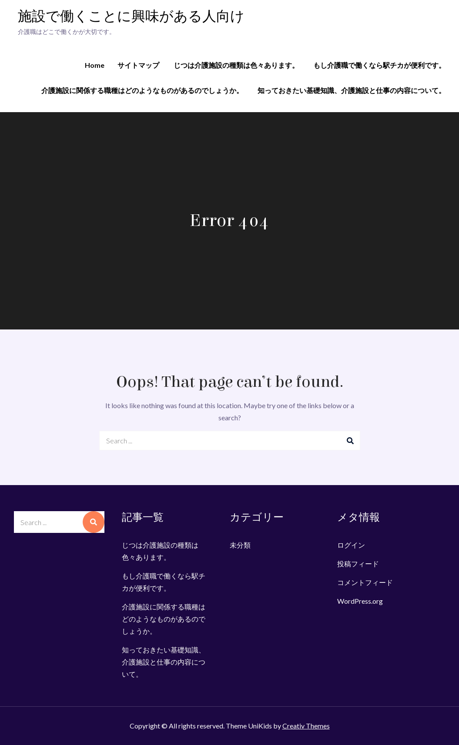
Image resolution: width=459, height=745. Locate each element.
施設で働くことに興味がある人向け (131, 17)
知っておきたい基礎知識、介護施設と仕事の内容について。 (352, 90)
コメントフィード (365, 582)
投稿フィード (358, 563)
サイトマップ (138, 65)
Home (94, 65)
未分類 (240, 545)
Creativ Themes (306, 726)
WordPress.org (360, 601)
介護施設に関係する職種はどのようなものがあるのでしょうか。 (142, 90)
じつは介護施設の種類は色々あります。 (236, 65)
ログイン (351, 545)
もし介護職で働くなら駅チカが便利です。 (379, 65)
